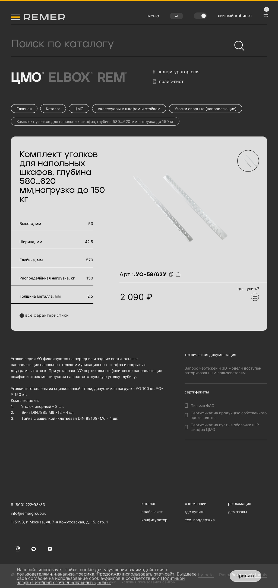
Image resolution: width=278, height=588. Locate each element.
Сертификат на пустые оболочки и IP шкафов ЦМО (225, 427)
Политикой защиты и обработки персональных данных (101, 580)
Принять (245, 576)
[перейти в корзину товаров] (265, 14)
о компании (195, 503)
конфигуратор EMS (176, 72)
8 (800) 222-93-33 (28, 504)
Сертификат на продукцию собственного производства (229, 415)
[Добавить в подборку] (255, 297)
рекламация (239, 503)
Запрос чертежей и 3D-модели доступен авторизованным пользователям (223, 370)
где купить (194, 511)
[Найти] (237, 43)
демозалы (237, 511)
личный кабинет (235, 15)
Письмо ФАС (202, 405)
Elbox (69, 77)
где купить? (248, 288)
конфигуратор (154, 519)
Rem (112, 77)
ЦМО (27, 77)
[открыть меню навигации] (153, 17)
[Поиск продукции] (121, 44)
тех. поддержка (200, 519)
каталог (148, 503)
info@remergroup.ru (28, 513)
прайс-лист (168, 81)
